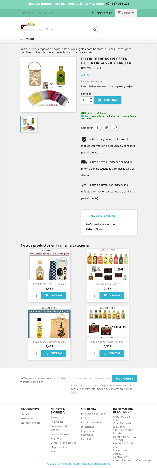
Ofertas (24, 414)
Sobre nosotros (59, 434)
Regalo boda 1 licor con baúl (107, 341)
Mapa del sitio (59, 447)
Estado (90, 229)
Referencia (93, 224)
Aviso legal (57, 421)
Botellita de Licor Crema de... (49, 341)
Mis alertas (87, 439)
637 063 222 (117, 3)
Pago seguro (58, 438)
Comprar (108, 100)
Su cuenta (88, 409)
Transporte (57, 417)
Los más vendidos (30, 422)
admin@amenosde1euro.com (132, 460)
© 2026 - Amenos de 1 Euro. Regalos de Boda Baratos (78, 463)
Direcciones (87, 426)
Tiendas (55, 451)
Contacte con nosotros (63, 442)
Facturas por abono (92, 422)
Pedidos (85, 418)
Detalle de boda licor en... (107, 283)
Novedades (26, 418)
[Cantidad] (85, 100)
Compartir (97, 127)
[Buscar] (60, 29)
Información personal (93, 413)
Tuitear (106, 127)
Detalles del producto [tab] (102, 216)
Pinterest (115, 127)
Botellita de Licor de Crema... (49, 283)
